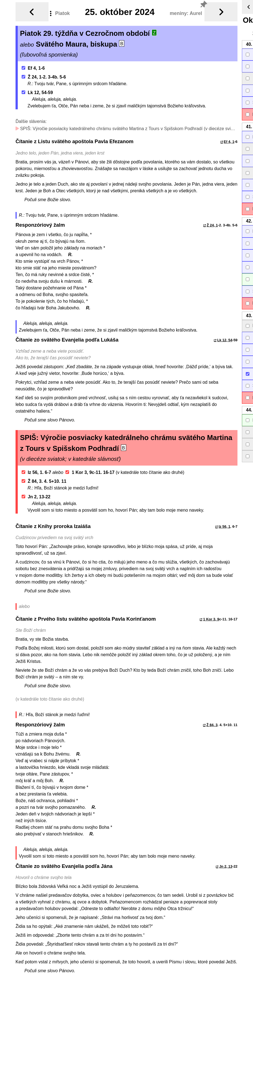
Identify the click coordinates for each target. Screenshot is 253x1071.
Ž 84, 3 (211, 725)
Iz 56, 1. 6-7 (36, 472)
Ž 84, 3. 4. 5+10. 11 (44, 481)
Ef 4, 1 (229, 142)
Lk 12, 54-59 (37, 92)
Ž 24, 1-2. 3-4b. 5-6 (44, 77)
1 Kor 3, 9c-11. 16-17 (89, 472)
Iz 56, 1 (224, 526)
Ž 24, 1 (212, 225)
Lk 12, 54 (224, 340)
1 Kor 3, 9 (211, 619)
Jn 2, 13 (225, 866)
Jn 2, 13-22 (36, 496)
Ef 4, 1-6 (33, 68)
